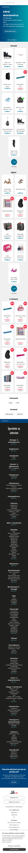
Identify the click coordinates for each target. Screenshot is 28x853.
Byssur (14, 650)
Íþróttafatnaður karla (14, 577)
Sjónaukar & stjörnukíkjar (14, 710)
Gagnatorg (14, 815)
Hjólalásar (14, 547)
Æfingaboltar (14, 627)
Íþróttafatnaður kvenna (14, 579)
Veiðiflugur (14, 737)
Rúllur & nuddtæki (14, 622)
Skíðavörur (14, 753)
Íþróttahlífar (14, 580)
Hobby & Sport (9, 414)
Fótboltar (14, 487)
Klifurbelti (14, 599)
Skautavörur (5, 7)
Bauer (10, 403)
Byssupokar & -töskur (14, 648)
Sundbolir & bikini (14, 663)
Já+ (14, 817)
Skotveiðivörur (14, 645)
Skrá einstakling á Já (14, 827)
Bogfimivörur (14, 449)
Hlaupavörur (14, 564)
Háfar (14, 735)
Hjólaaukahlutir (14, 535)
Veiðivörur (14, 732)
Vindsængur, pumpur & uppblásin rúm (14, 699)
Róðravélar (14, 620)
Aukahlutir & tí (14, 505)
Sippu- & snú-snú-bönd (14, 624)
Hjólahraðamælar (14, 546)
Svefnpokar (14, 690)
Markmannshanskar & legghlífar (14, 488)
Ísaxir (14, 598)
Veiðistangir (14, 740)
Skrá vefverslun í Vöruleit (14, 822)
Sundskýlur (14, 671)
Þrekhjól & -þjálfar (14, 625)
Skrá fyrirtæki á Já (14, 825)
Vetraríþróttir (14, 750)
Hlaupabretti (14, 611)
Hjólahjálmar (14, 543)
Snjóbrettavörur (14, 756)
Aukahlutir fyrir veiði (14, 734)
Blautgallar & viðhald (14, 724)
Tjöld (14, 695)
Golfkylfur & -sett (14, 515)
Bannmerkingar (14, 829)
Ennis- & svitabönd (14, 572)
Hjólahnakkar (14, 544)
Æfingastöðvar (14, 630)
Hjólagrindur (14, 541)
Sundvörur (14, 658)
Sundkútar (14, 670)
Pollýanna (19, 414)
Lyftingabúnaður (14, 617)
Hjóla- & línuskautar (14, 523)
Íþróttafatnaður (14, 571)
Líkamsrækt (14, 609)
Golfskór (14, 516)
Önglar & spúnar (14, 743)
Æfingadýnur (14, 628)
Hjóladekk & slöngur (14, 536)
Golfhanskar (14, 508)
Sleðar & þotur (14, 755)
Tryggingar (14, 602)
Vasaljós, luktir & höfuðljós (14, 697)
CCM (17, 403)
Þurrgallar (14, 725)
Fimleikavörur (14, 475)
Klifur (14, 596)
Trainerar (14, 557)
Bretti (14, 531)
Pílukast (14, 638)
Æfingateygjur (14, 632)
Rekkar (14, 619)
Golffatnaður (14, 507)
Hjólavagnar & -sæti (14, 554)
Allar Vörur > (14, 444)
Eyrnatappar (14, 662)
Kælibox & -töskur (14, 689)
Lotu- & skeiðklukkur (14, 468)
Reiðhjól (14, 555)
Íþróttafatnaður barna (14, 575)
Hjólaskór (14, 552)
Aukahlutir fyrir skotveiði (14, 647)
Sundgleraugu (14, 666)
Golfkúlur (14, 513)
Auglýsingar (14, 812)
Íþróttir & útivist (14, 431)
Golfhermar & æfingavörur (14, 510)
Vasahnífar (14, 713)
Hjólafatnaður (14, 538)
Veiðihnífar (14, 738)
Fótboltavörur (14, 483)
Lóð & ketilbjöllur (14, 614)
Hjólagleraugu (14, 539)
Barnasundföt (14, 660)
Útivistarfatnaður (14, 711)
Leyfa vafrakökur (14, 849)
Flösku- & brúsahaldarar (14, 533)
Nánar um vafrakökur (6, 842)
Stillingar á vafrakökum (14, 846)
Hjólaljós (14, 549)
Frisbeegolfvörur (14, 497)
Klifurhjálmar (14, 601)
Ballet (14, 457)
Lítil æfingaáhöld (14, 612)
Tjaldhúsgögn (14, 693)
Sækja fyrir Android (14, 802)
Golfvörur (14, 503)
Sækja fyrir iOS (14, 797)
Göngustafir (14, 708)
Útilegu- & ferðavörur (14, 687)
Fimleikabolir (14, 477)
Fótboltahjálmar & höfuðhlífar (14, 485)
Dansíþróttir (14, 456)
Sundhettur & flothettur (14, 668)
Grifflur (14, 574)
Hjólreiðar (14, 530)
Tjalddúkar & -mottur (14, 692)
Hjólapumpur (14, 551)
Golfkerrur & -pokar (14, 511)
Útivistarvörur (14, 707)
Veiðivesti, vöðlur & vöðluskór (14, 742)
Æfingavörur (14, 490)
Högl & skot (14, 652)
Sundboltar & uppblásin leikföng (14, 665)
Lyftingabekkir (14, 616)
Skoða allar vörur (10, 31)
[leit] (14, 2)
